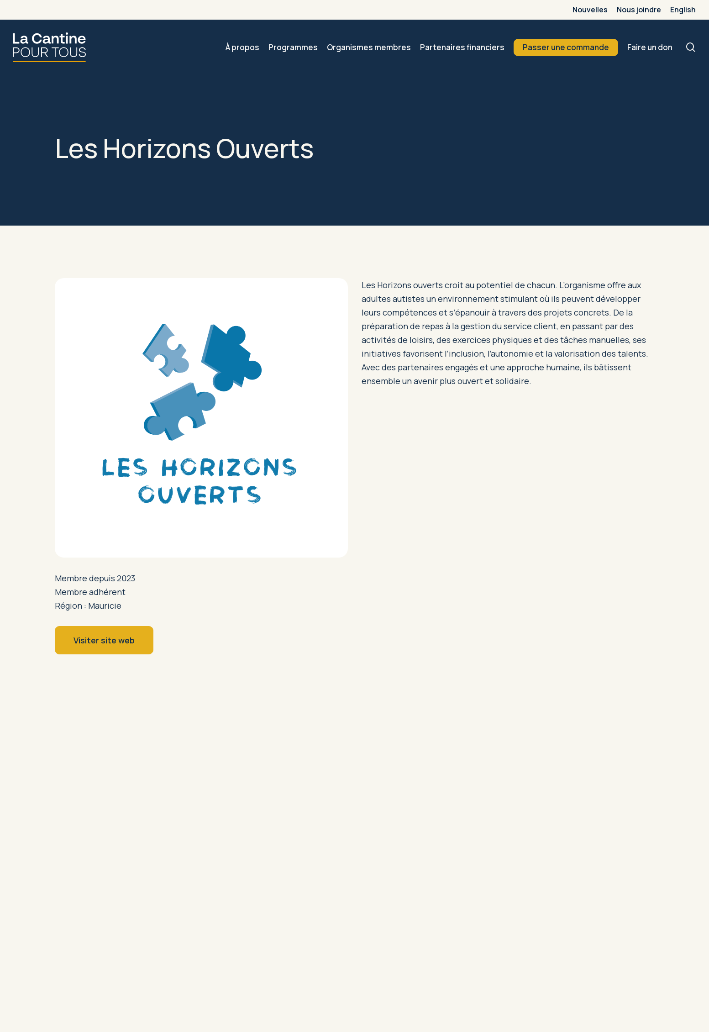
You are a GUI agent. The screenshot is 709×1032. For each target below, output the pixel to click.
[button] (104, 640)
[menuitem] (683, 10)
